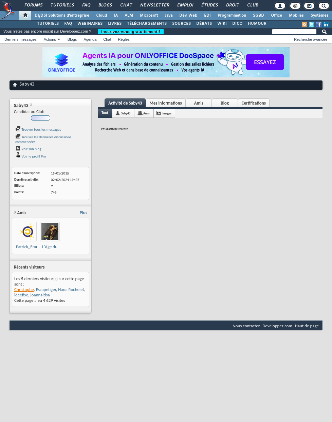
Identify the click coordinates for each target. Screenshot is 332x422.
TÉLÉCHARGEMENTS (147, 23)
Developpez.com (277, 325)
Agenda (90, 39)
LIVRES (115, 23)
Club (252, 5)
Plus (83, 212)
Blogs (104, 5)
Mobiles (296, 15)
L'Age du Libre (49, 249)
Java (168, 15)
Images (167, 113)
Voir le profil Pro (30, 156)
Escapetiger (46, 289)
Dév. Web (188, 15)
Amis (198, 103)
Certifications (254, 103)
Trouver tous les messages (38, 129)
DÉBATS (204, 23)
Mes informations (165, 103)
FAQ (86, 5)
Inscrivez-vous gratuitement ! (130, 32)
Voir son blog (28, 149)
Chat (125, 5)
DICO (237, 23)
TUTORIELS (48, 23)
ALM (129, 15)
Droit (232, 5)
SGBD (258, 15)
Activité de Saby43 (125, 103)
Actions (50, 39)
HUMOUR (257, 23)
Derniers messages (20, 39)
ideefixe (21, 294)
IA (116, 15)
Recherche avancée (310, 39)
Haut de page (307, 325)
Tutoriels (62, 5)
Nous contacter (246, 325)
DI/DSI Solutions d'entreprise (62, 15)
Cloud (101, 15)
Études (209, 5)
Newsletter (154, 5)
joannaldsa (40, 294)
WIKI (222, 23)
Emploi (184, 5)
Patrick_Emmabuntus (35, 246)
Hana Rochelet (71, 289)
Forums (33, 5)
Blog (225, 103)
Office (276, 15)
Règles (124, 39)
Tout (105, 113)
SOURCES (181, 23)
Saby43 (125, 113)
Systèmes (320, 15)
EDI (207, 15)
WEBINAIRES (90, 23)
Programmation (232, 15)
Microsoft (149, 15)
